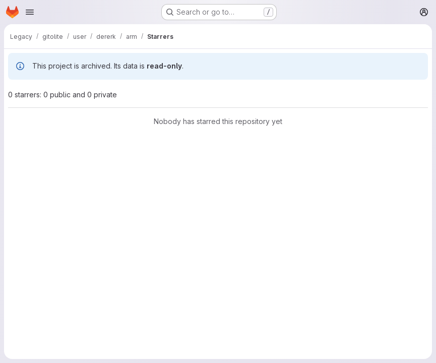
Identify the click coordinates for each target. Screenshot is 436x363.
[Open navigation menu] (30, 12)
